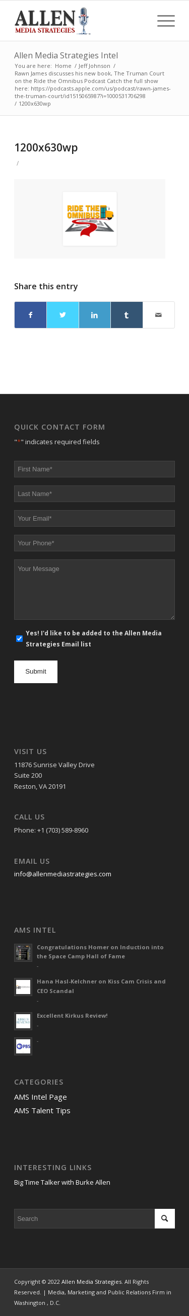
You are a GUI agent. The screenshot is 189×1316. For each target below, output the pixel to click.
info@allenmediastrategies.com (62, 873)
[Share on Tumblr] (126, 315)
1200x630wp (46, 147)
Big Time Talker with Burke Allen (62, 1182)
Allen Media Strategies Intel (66, 55)
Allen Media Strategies (91, 1281)
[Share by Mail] (158, 315)
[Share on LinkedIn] (94, 315)
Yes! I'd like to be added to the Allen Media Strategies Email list (94, 638)
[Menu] (161, 21)
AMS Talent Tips (42, 1110)
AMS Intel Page (40, 1097)
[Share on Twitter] (62, 315)
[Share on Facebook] (30, 315)
